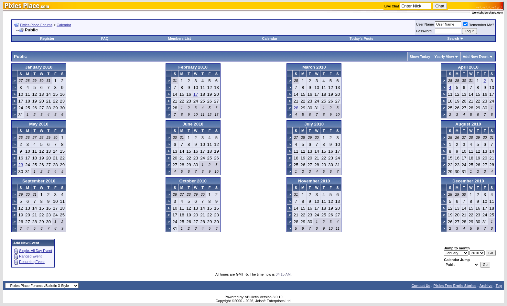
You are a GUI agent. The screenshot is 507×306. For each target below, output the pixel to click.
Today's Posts (361, 38)
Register (47, 38)
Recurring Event (32, 262)
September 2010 (38, 181)
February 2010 (193, 67)
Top (499, 286)
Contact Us (421, 286)
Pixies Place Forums (36, 25)
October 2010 (193, 181)
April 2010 (468, 67)
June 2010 (193, 124)
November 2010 (314, 181)
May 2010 (38, 124)
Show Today (420, 57)
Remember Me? (478, 25)
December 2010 (468, 181)
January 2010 (38, 67)
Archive (486, 286)
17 (195, 94)
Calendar (64, 25)
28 (296, 107)
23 (20, 164)
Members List (179, 38)
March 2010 (314, 67)
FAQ (105, 38)
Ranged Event (30, 256)
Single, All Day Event (35, 251)
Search (453, 38)
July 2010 (314, 124)
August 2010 (468, 124)
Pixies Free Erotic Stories (454, 286)
